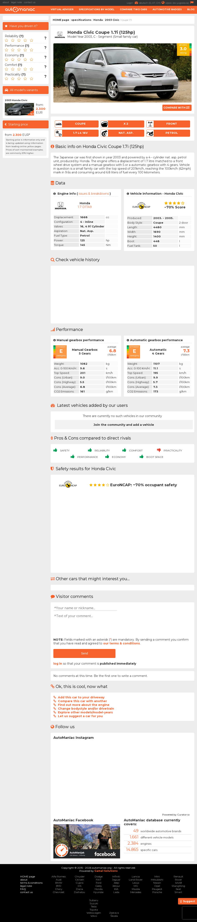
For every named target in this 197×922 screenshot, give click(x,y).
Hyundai (98, 892)
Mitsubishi (157, 879)
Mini (157, 876)
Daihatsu (79, 892)
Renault (178, 876)
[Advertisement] (25, 222)
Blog (190, 9)
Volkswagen (94, 912)
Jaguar (116, 879)
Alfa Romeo (58, 876)
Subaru (93, 900)
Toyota (94, 909)
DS (79, 885)
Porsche (157, 892)
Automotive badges (167, 9)
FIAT (98, 879)
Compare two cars (133, 9)
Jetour (116, 885)
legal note (16, 2)
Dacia (79, 889)
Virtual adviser (62, 9)
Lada (116, 892)
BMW (58, 882)
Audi (58, 879)
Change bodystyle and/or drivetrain (86, 708)
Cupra (79, 882)
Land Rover (136, 879)
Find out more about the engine (83, 705)
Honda (98, 19)
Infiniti (116, 876)
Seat (178, 889)
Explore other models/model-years (85, 712)
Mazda (136, 889)
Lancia (136, 876)
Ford (98, 882)
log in (57, 663)
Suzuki (94, 903)
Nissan (157, 882)
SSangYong (178, 885)
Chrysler (80, 876)
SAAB (178, 882)
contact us (29, 2)
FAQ (23, 889)
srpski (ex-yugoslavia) (180, 2)
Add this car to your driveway (81, 697)
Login (133, 2)
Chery (58, 889)
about (6, 2)
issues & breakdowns (94, 193)
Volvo (93, 915)
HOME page (61, 19)
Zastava (114, 912)
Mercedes (135, 892)
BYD (58, 885)
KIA (116, 889)
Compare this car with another (82, 701)
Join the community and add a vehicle (124, 425)
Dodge (99, 876)
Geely (98, 885)
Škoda (114, 915)
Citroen (79, 879)
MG (136, 885)
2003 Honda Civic (16, 100)
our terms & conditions (121, 643)
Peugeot (157, 889)
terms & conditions (31, 882)
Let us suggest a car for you (80, 716)
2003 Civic (112, 19)
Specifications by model (96, 9)
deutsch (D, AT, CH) (152, 2)
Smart (178, 892)
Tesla (94, 906)
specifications (81, 19)
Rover (178, 879)
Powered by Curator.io (175, 814)
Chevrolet (58, 892)
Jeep (116, 882)
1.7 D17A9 (85, 207)
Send (84, 653)
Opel (157, 885)
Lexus (135, 882)
